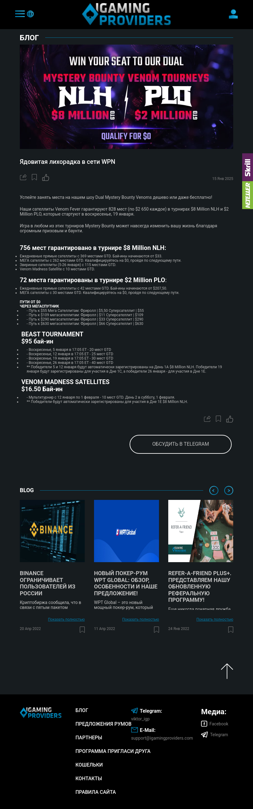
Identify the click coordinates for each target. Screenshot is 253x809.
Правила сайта (95, 792)
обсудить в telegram (180, 444)
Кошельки (89, 765)
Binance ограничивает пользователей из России (47, 583)
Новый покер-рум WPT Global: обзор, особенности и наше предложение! (125, 583)
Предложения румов (103, 724)
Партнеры (88, 738)
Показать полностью (66, 619)
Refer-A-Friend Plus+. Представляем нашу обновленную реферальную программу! (199, 586)
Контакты (88, 778)
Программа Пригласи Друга (113, 751)
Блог (81, 710)
